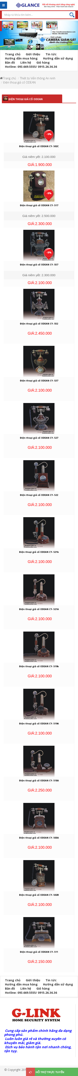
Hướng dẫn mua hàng (21, 58)
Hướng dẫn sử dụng (58, 58)
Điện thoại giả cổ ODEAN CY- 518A (39, 780)
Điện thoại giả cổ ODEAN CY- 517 (39, 205)
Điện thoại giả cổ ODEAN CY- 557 (39, 264)
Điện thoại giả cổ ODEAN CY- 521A (39, 609)
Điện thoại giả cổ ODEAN (19, 82)
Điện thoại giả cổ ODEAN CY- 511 (39, 951)
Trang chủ (12, 54)
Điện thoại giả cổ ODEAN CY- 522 (39, 494)
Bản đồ (10, 62)
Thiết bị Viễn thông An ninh (37, 78)
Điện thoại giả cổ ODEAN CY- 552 (39, 323)
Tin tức (51, 54)
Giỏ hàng (43, 62)
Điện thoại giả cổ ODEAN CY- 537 (39, 380)
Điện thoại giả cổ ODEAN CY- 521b (39, 551)
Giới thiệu (33, 54)
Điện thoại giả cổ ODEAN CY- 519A (39, 723)
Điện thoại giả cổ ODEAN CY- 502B (39, 894)
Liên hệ (25, 62)
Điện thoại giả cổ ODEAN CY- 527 (39, 437)
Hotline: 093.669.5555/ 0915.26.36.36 (31, 67)
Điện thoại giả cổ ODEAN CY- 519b (39, 666)
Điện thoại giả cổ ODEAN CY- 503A (39, 837)
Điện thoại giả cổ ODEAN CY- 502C (39, 146)
